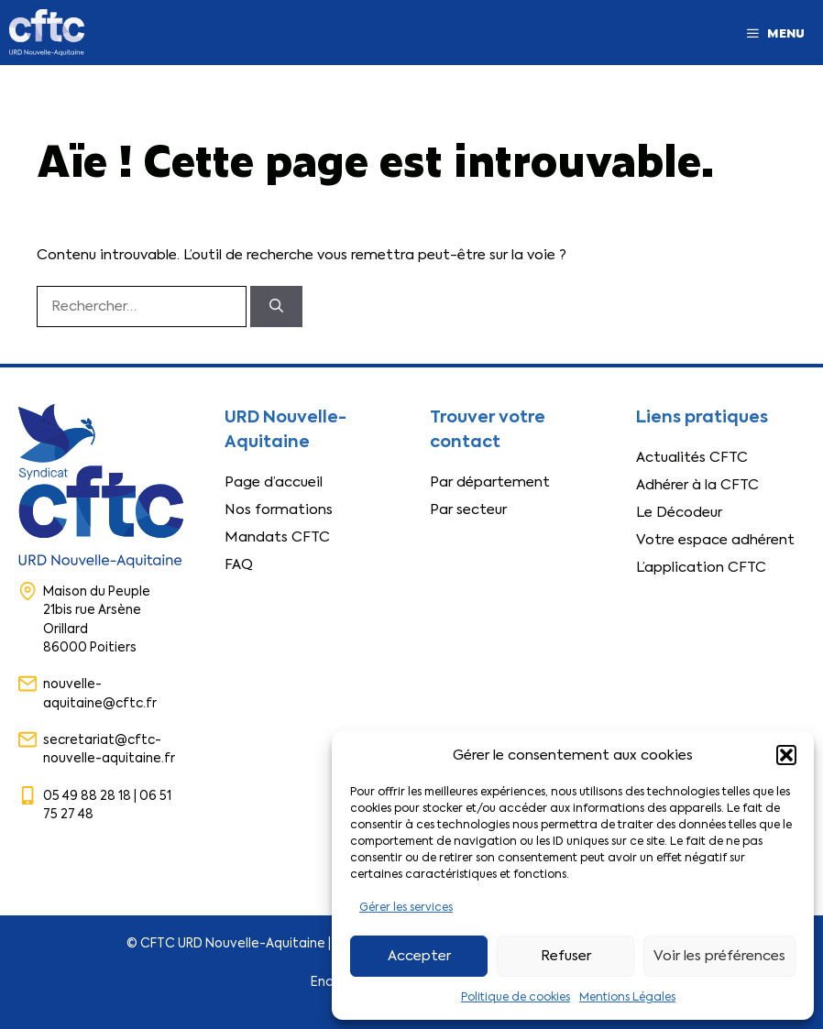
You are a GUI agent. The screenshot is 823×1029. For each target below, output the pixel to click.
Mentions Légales (627, 997)
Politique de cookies (515, 997)
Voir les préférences (719, 956)
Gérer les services (406, 907)
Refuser (566, 956)
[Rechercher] (276, 306)
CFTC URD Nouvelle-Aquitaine (232, 943)
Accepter (419, 956)
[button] (786, 755)
